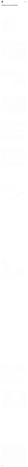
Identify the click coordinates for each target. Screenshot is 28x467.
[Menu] (26, 1)
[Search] (24, 1)
